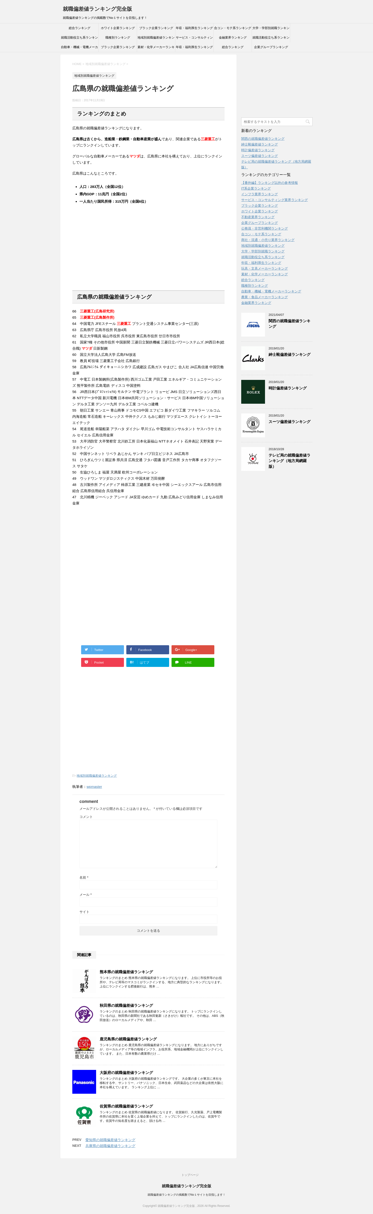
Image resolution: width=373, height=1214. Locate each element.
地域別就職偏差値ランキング (156, 39)
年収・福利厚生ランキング (194, 28)
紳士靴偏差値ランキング (259, 144)
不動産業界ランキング (258, 217)
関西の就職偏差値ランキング (263, 139)
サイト (84, 912)
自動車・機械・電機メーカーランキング (79, 48)
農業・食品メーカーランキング (264, 297)
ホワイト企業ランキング (118, 28)
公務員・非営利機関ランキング (264, 228)
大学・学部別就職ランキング (271, 29)
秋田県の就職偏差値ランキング (126, 1005)
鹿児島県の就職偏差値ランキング (128, 1039)
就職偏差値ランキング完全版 (97, 9)
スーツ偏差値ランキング (259, 156)
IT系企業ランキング (256, 188)
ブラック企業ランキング (156, 28)
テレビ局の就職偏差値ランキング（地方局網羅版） (289, 460)
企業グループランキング (271, 47)
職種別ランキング (117, 37)
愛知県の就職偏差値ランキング (110, 1140)
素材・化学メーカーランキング (156, 48)
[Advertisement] (108, 254)
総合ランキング (79, 28)
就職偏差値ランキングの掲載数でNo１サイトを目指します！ (186, 1194)
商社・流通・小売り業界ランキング (267, 240)
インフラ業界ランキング (259, 194)
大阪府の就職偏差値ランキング (126, 1073)
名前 (83, 877)
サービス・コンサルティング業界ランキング (194, 39)
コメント (86, 817)
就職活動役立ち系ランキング (79, 39)
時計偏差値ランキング (258, 150)
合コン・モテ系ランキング (232, 28)
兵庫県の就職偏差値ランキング (110, 1146)
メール (85, 895)
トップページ (190, 1175)
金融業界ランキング (233, 37)
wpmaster (94, 787)
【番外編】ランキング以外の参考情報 (269, 183)
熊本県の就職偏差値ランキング (126, 972)
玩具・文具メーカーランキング (264, 268)
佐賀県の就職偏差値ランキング (126, 1106)
